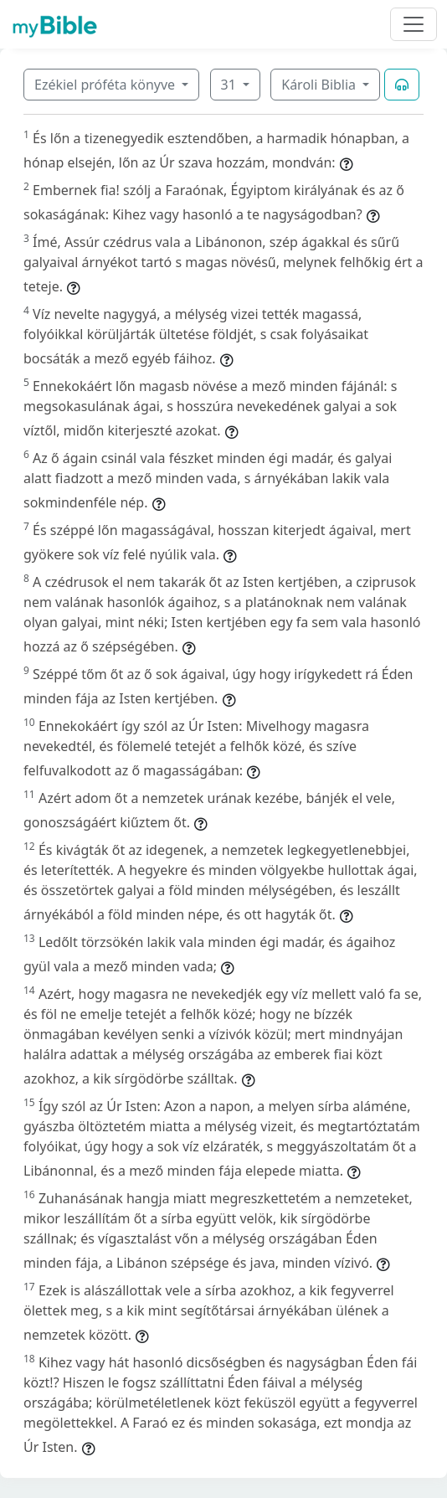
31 (230, 84)
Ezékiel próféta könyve (106, 84)
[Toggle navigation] (413, 24)
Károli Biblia (320, 84)
